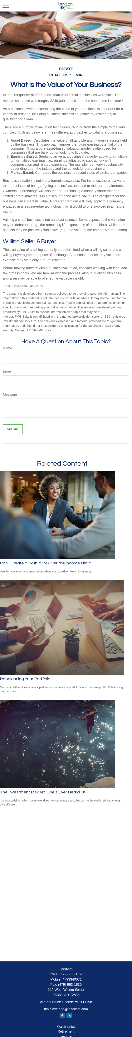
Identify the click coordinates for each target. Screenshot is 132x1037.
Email (7, 371)
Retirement (65, 1031)
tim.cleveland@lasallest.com (66, 1009)
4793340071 (72, 979)
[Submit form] (13, 429)
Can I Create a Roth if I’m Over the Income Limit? (46, 563)
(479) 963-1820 (71, 974)
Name (7, 348)
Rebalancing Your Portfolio (25, 679)
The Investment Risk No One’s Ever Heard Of (43, 792)
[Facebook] (62, 1015)
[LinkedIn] (69, 1015)
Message (10, 394)
